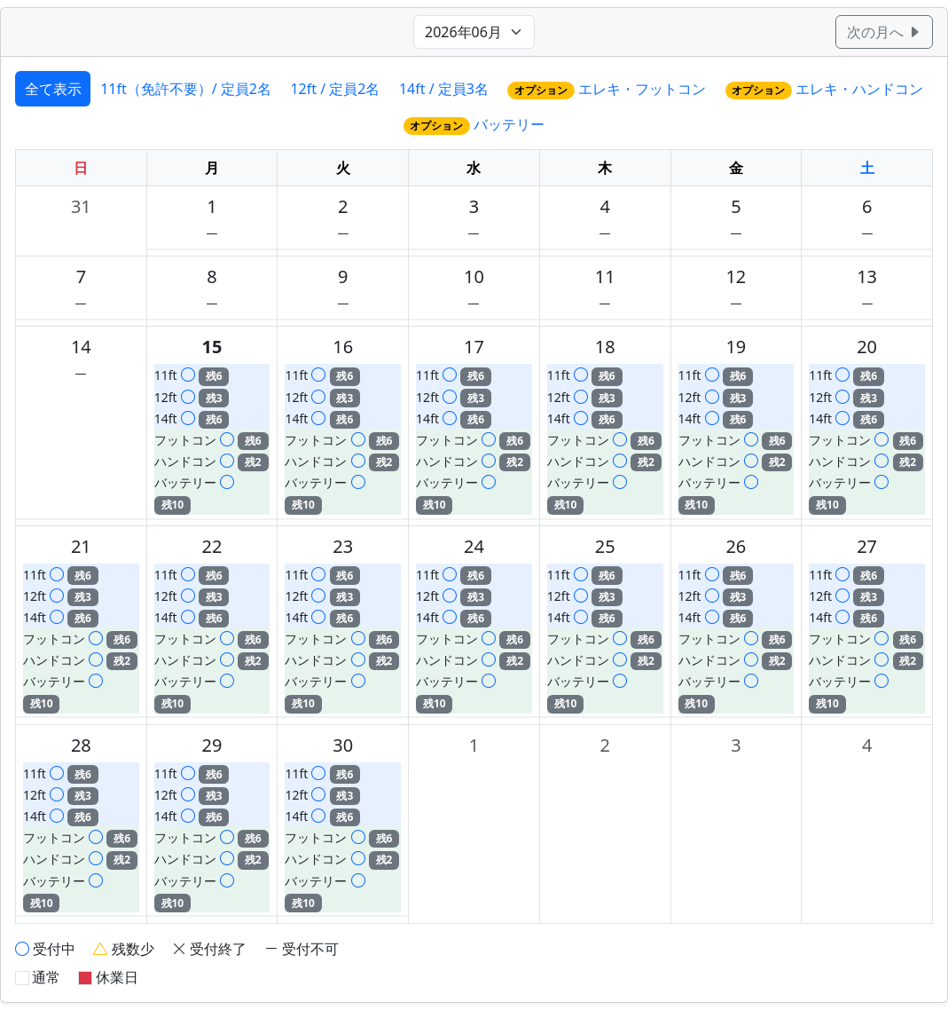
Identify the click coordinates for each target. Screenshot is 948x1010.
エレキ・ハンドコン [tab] (824, 89)
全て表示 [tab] (53, 89)
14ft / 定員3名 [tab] (444, 89)
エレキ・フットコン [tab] (606, 89)
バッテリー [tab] (474, 124)
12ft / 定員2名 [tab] (335, 89)
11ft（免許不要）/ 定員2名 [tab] (185, 89)
